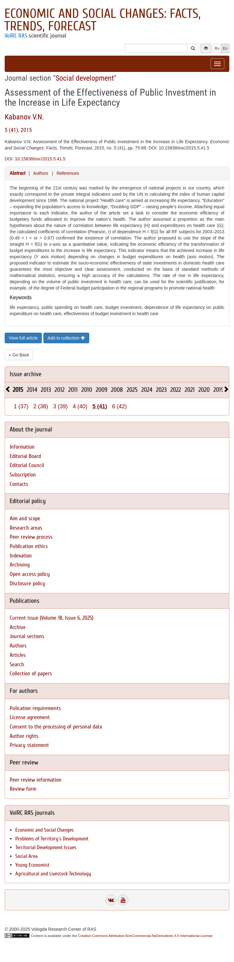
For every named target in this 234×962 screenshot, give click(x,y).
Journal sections (27, 636)
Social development (85, 78)
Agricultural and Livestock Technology (53, 874)
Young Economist (32, 865)
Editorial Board (25, 456)
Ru (217, 48)
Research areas (26, 528)
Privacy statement (29, 745)
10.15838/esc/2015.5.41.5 (40, 158)
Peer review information (35, 780)
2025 (132, 389)
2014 (32, 389)
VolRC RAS (16, 35)
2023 (161, 389)
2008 (117, 389)
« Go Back (19, 354)
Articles (18, 655)
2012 (60, 389)
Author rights (24, 736)
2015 (18, 389)
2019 (218, 389)
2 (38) (40, 406)
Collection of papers (31, 673)
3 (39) (60, 406)
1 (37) (21, 406)
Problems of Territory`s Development (52, 839)
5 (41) (99, 406)
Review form (23, 789)
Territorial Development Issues (45, 847)
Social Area (26, 856)
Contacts (19, 484)
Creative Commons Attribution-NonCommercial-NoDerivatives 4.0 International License (145, 936)
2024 (146, 389)
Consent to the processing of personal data (56, 726)
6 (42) (119, 406)
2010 (86, 389)
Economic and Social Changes (44, 830)
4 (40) (80, 406)
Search (17, 664)
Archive (18, 627)
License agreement (30, 717)
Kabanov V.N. (24, 117)
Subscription (23, 474)
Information (22, 447)
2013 (46, 389)
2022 (175, 389)
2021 (190, 389)
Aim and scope (25, 518)
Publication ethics (29, 546)
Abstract (17, 173)
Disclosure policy (27, 583)
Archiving (20, 565)
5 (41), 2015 (18, 130)
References (68, 173)
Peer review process (31, 537)
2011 (73, 389)
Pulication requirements (35, 708)
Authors (40, 173)
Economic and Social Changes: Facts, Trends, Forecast (102, 20)
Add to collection (66, 337)
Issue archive (25, 374)
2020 (204, 389)
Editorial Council (27, 465)
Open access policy (30, 574)
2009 (101, 389)
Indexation (21, 555)
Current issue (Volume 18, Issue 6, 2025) (51, 618)
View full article (23, 337)
